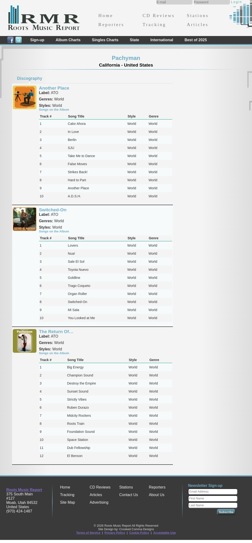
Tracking (154, 24)
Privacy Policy (114, 532)
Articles (197, 24)
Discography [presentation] (29, 78)
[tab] (29, 78)
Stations (198, 15)
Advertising (99, 502)
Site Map (67, 502)
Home (105, 15)
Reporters (111, 24)
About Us (156, 495)
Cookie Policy (139, 532)
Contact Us (128, 495)
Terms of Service (88, 532)
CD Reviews (159, 15)
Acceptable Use (164, 532)
